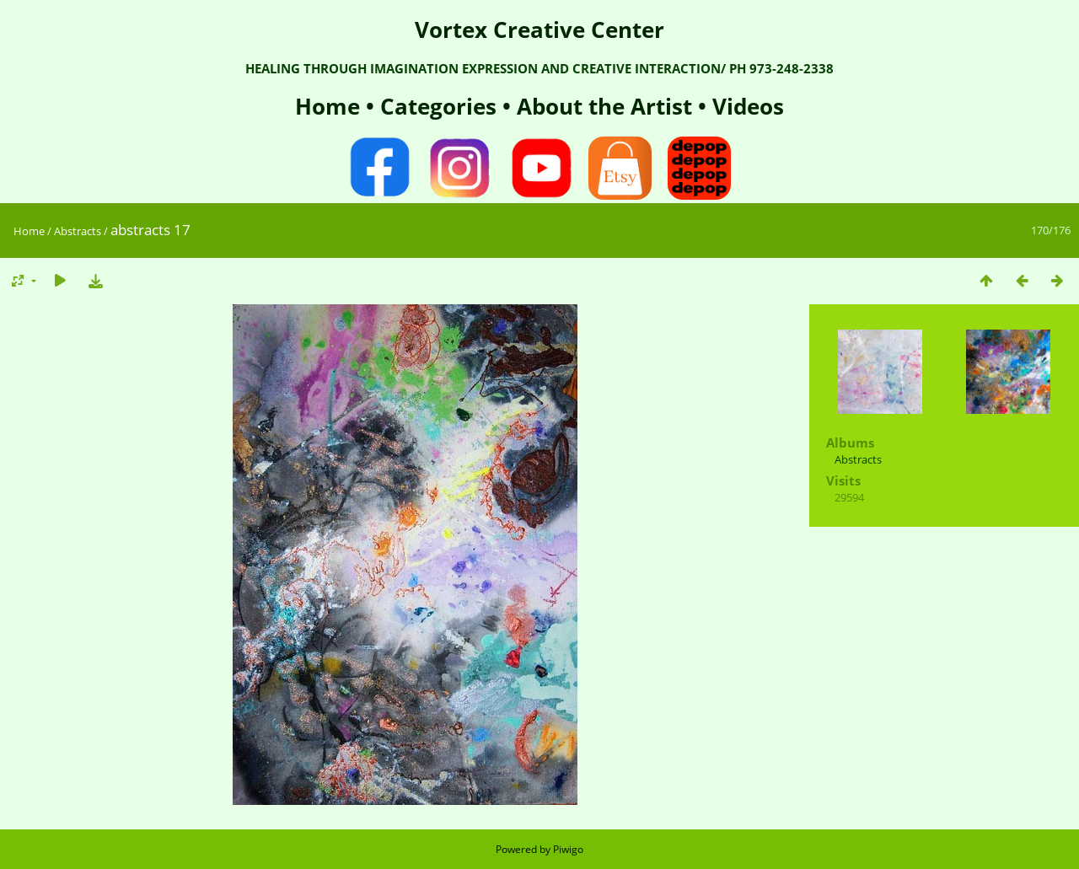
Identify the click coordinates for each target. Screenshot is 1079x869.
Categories (441, 106)
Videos (745, 106)
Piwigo (568, 849)
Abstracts (77, 231)
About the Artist (604, 106)
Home (330, 106)
